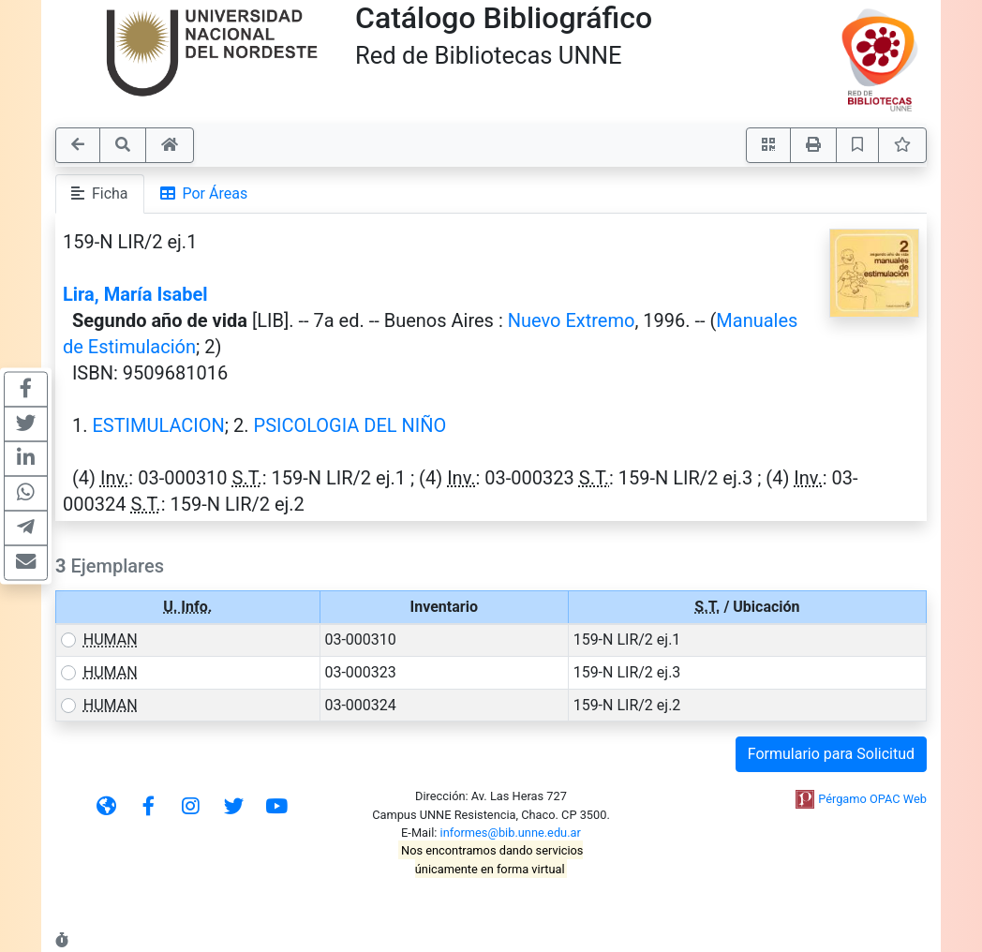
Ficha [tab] (99, 193)
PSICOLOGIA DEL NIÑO (350, 425)
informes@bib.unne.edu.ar (510, 833)
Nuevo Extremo (571, 320)
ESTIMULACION (158, 425)
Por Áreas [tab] (204, 193)
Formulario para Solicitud (831, 754)
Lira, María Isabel (135, 294)
